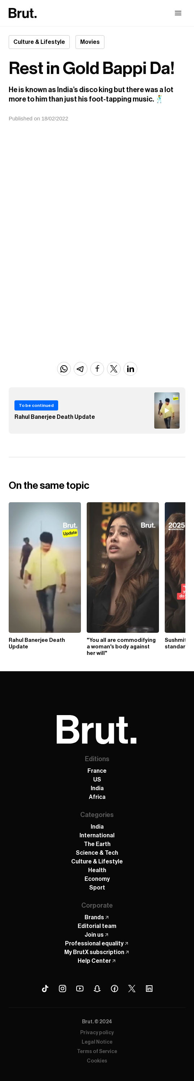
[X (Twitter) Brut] (132, 988)
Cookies (97, 1061)
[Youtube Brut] (80, 988)
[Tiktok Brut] (45, 988)
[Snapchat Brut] (97, 988)
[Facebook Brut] (114, 988)
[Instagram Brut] (62, 988)
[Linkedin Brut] (149, 988)
